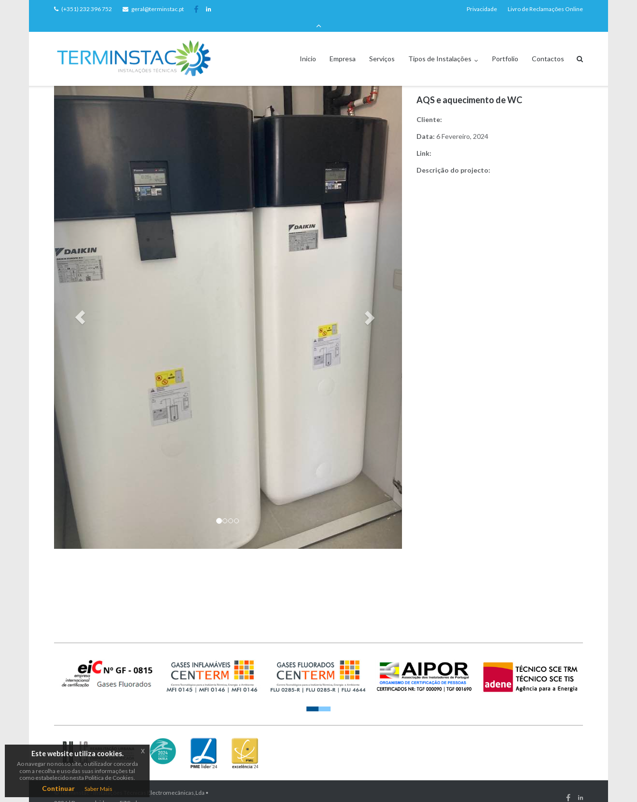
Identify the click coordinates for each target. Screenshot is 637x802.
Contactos (548, 45)
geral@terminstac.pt (157, 9)
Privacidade (482, 9)
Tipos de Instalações (439, 45)
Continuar (58, 788)
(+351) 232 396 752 (86, 9)
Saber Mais (98, 788)
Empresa (343, 45)
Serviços (382, 45)
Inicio (308, 45)
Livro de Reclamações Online (545, 9)
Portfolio (505, 45)
